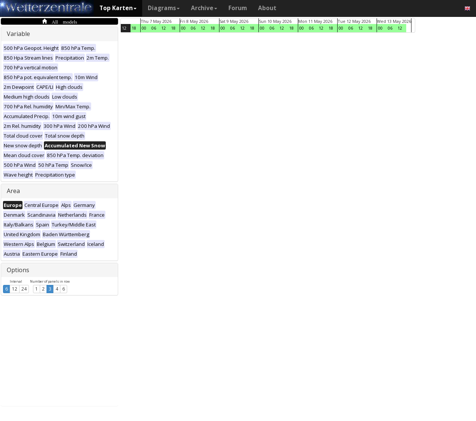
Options (18, 270)
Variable (18, 34)
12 (14, 289)
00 (144, 28)
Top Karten (118, 8)
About (267, 8)
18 (134, 28)
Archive (204, 8)
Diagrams (164, 8)
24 (24, 289)
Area (13, 191)
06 (154, 28)
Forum (237, 8)
